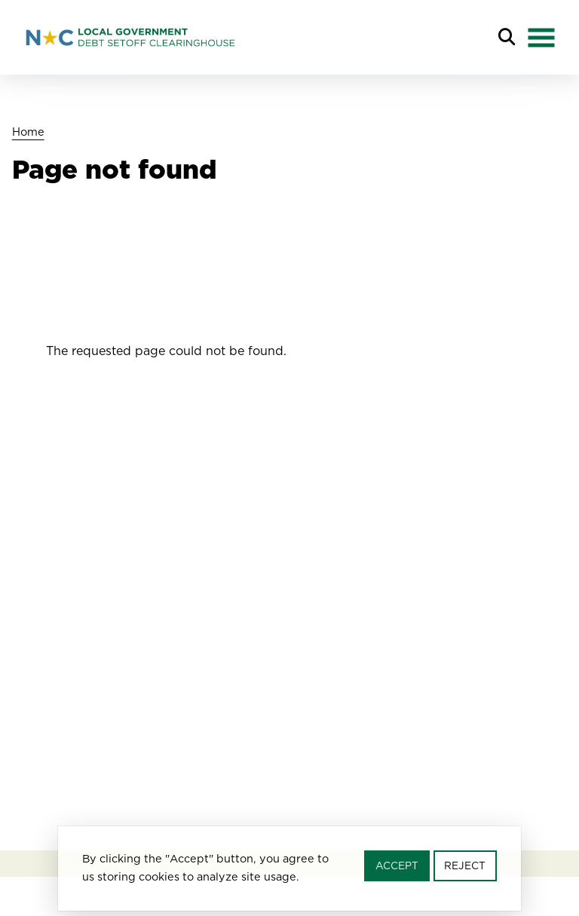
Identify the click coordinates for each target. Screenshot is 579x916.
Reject (465, 869)
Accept (396, 869)
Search (506, 37)
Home (28, 131)
